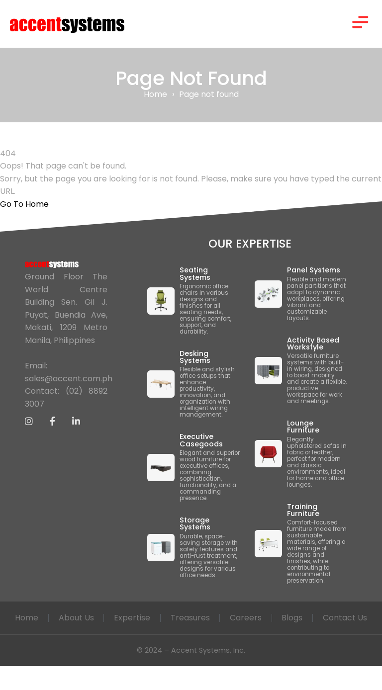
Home (155, 95)
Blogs (324, 618)
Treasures (222, 618)
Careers (278, 618)
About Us (107, 618)
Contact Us (191, 641)
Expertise (164, 618)
